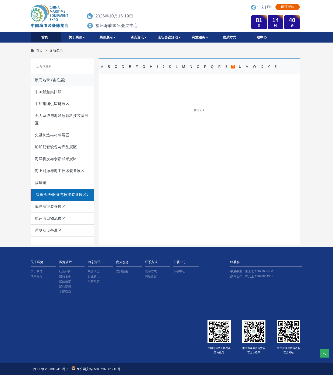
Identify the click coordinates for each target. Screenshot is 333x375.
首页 (39, 50)
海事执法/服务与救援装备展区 (61, 194)
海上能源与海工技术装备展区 (60, 171)
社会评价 (65, 271)
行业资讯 (94, 276)
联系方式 (151, 271)
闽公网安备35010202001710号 (98, 369)
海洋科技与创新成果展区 (56, 159)
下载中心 (179, 271)
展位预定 (65, 281)
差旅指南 (122, 271)
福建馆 (40, 183)
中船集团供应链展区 (52, 104)
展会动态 (94, 271)
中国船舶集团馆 (48, 92)
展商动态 (94, 281)
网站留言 (151, 276)
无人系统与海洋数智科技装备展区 (61, 119)
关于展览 (36, 271)
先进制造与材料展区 (52, 135)
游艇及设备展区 (48, 230)
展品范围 (65, 286)
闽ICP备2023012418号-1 (51, 369)
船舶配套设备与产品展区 (56, 147)
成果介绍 (36, 276)
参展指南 (65, 291)
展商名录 (56, 50)
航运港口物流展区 (50, 218)
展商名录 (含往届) (50, 80)
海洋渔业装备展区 (50, 206)
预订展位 (287, 7)
